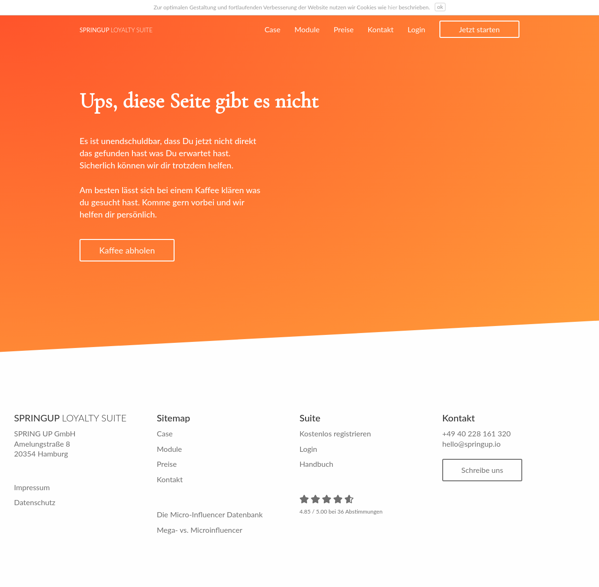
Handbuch (316, 463)
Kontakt (381, 29)
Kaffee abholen (127, 250)
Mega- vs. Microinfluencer (199, 529)
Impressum (32, 487)
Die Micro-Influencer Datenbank (210, 514)
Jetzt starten (479, 29)
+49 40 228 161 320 (476, 433)
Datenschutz (34, 502)
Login (416, 29)
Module (307, 29)
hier (392, 7)
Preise (344, 29)
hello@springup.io (471, 443)
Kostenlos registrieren (335, 433)
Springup (116, 30)
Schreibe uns (483, 469)
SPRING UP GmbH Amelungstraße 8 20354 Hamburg (45, 443)
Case (272, 29)
